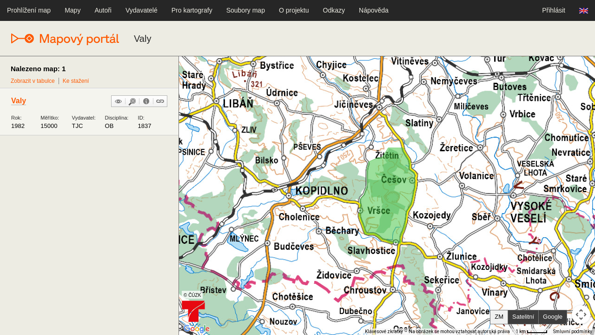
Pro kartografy (192, 10)
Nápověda (374, 10)
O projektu (294, 10)
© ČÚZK (192, 295)
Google (552, 316)
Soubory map (245, 10)
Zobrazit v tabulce (33, 81)
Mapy (72, 10)
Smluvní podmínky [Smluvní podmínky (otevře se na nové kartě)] (572, 331)
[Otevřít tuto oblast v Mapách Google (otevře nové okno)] (196, 329)
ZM (499, 316)
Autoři (103, 10)
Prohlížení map (29, 10)
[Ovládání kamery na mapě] (581, 314)
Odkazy (334, 10)
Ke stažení (76, 81)
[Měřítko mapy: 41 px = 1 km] (531, 331)
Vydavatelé (142, 10)
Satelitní (523, 316)
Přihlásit (553, 10)
